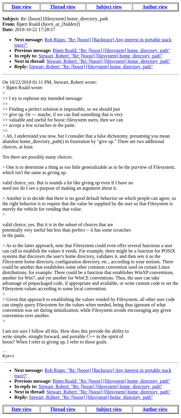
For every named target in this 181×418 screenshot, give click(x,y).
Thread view (63, 6)
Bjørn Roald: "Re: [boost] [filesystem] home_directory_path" (111, 50)
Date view (22, 6)
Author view (155, 6)
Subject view (109, 6)
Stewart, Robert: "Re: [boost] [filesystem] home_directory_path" (100, 55)
